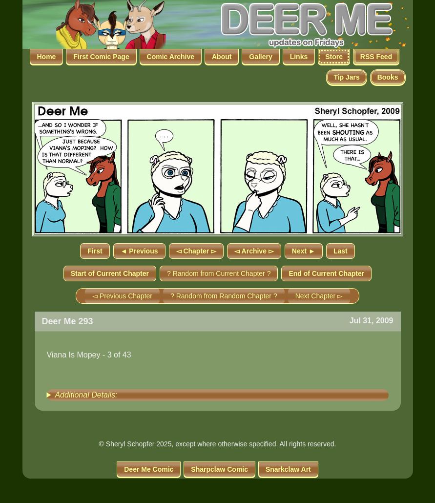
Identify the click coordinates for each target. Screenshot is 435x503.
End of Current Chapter (326, 273)
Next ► (303, 251)
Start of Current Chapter (110, 273)
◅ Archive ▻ (254, 251)
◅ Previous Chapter (122, 296)
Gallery (260, 57)
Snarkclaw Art (288, 469)
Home (46, 57)
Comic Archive (171, 57)
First (94, 251)
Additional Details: (86, 395)
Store (334, 57)
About (221, 57)
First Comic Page (101, 57)
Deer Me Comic (148, 469)
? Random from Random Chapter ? (223, 296)
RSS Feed (376, 57)
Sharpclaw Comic (219, 469)
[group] (218, 395)
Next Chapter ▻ (319, 296)
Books (387, 77)
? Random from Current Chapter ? (218, 273)
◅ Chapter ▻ (196, 251)
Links (299, 57)
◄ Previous (139, 251)
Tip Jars (346, 77)
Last (340, 251)
